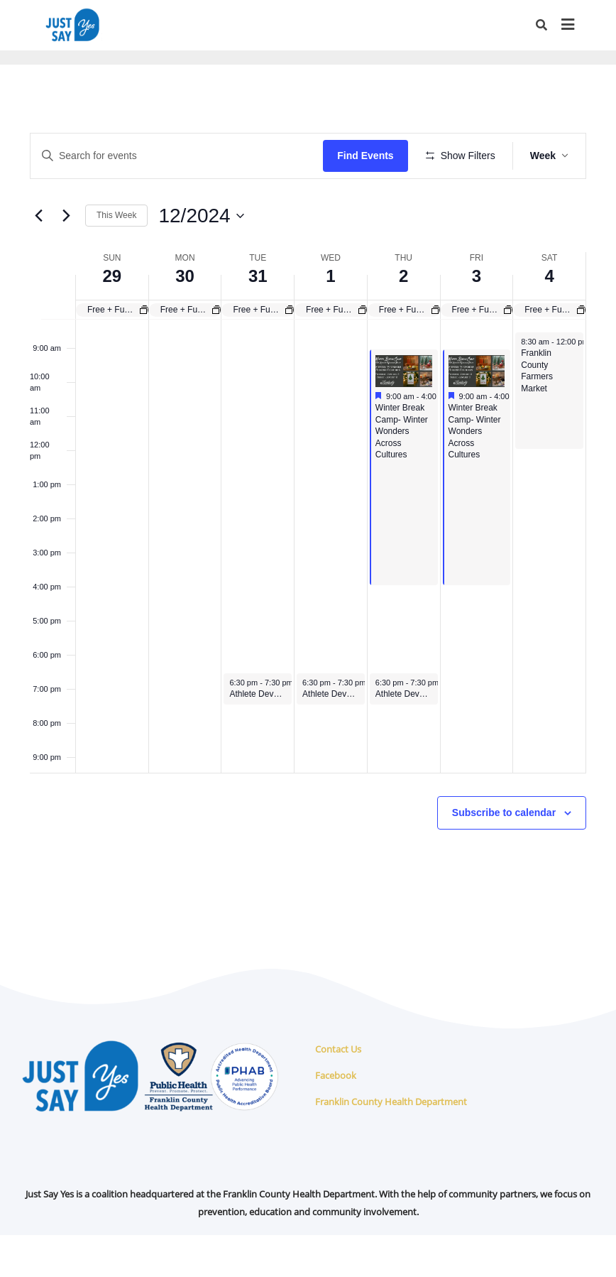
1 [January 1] (330, 317)
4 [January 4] (549, 317)
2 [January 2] (403, 317)
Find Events (370, 155)
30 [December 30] (184, 317)
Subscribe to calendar (504, 854)
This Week (116, 257)
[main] (308, 536)
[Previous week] (38, 257)
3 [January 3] (476, 317)
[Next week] (66, 257)
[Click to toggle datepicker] (200, 257)
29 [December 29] (112, 317)
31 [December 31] (258, 317)
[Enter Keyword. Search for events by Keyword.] (179, 156)
